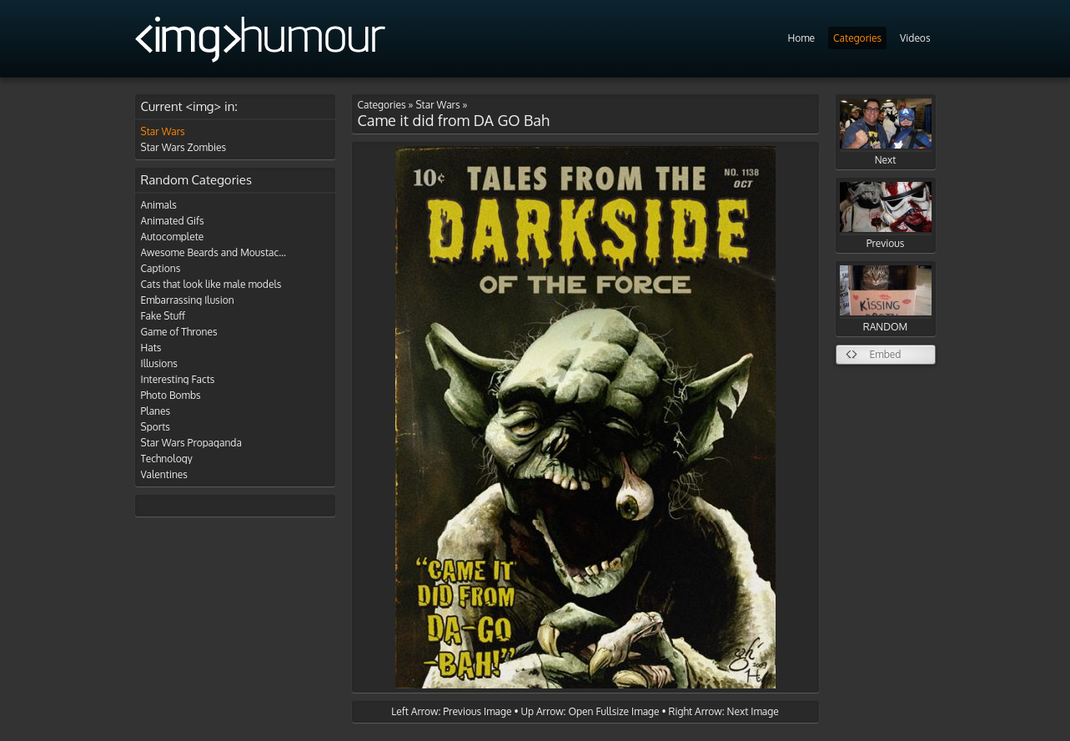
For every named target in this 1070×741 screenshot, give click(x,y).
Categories (857, 38)
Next (886, 132)
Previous (886, 216)
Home (801, 38)
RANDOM (886, 299)
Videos (915, 38)
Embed (886, 354)
